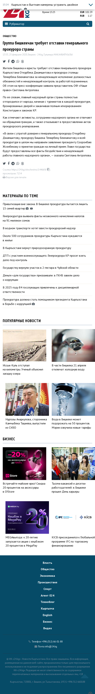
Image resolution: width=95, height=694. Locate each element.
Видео (47, 628)
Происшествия (47, 582)
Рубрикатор (14, 24)
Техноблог (47, 602)
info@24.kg (51, 646)
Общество (9, 36)
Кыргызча (47, 608)
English (47, 615)
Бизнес (47, 621)
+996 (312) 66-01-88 (52, 641)
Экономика (47, 575)
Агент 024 (47, 595)
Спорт (47, 589)
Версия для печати (14, 177)
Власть (47, 562)
